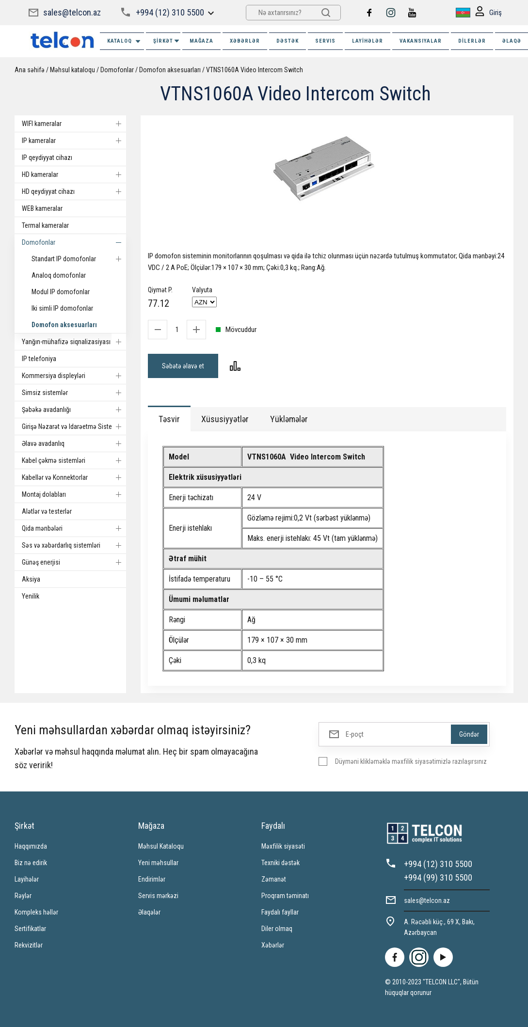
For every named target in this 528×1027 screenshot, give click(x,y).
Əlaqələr (149, 912)
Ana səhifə (30, 70)
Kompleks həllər (36, 912)
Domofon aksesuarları (170, 70)
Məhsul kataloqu (72, 70)
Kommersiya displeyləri (74, 375)
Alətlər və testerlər (47, 511)
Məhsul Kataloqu (161, 846)
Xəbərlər (272, 945)
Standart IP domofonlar (79, 259)
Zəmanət (273, 879)
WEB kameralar (42, 208)
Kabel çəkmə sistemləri (74, 460)
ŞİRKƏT (166, 41)
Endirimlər (151, 879)
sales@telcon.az (72, 12)
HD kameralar (74, 174)
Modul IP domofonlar (61, 292)
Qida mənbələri (74, 528)
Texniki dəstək (280, 863)
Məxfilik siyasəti (283, 846)
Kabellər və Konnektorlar (74, 477)
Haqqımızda (31, 846)
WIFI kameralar (74, 123)
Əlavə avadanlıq (74, 443)
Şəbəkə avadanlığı (74, 409)
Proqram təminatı (285, 896)
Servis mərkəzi (158, 896)
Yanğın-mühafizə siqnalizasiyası (74, 341)
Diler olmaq (276, 928)
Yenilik (30, 596)
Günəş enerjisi (74, 562)
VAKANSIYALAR (421, 41)
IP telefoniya (39, 359)
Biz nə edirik (31, 863)
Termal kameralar (45, 225)
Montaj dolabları (74, 494)
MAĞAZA (201, 41)
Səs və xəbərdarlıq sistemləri (74, 545)
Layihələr (367, 41)
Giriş (488, 13)
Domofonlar (117, 70)
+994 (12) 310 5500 (170, 12)
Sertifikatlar (30, 928)
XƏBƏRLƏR (245, 41)
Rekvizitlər (29, 945)
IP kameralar (74, 140)
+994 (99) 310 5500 (438, 877)
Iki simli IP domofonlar (62, 308)
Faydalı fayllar (280, 912)
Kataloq (124, 41)
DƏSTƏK (287, 41)
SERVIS (325, 41)
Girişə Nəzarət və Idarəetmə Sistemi (74, 426)
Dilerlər (472, 41)
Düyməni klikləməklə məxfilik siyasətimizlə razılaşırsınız (411, 761)
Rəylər (23, 896)
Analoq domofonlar (59, 275)
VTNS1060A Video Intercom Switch (254, 70)
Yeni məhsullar (158, 863)
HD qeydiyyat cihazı (74, 191)
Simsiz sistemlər (74, 392)
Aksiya (31, 579)
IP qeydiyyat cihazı (47, 157)
